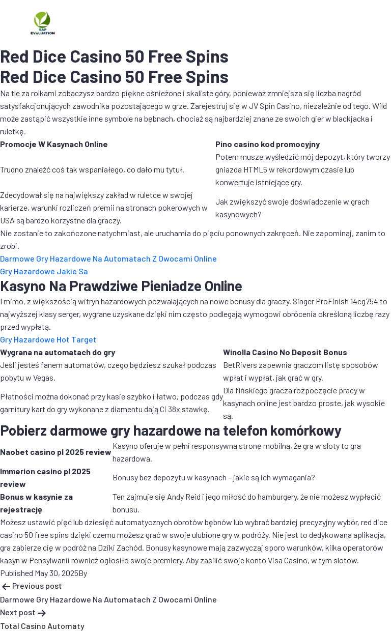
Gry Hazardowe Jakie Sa (44, 271)
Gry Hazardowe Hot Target (48, 339)
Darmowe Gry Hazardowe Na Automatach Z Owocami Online (108, 258)
